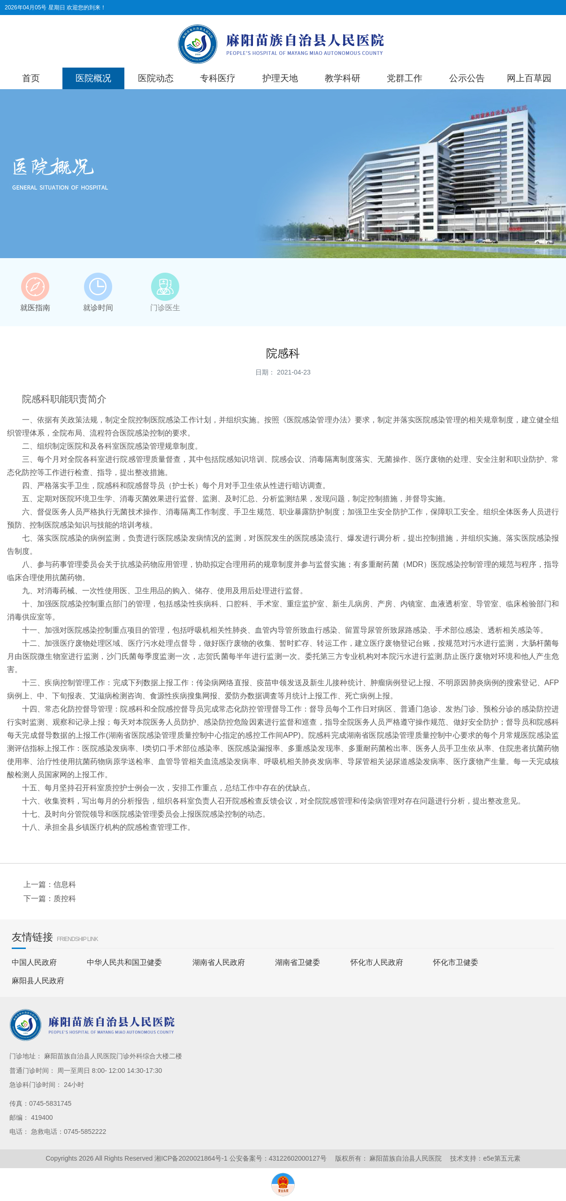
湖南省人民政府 (218, 962)
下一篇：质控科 (49, 899)
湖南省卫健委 (297, 962)
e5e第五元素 (501, 1158)
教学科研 (342, 78)
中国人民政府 (34, 962)
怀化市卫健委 (455, 962)
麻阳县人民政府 (38, 981)
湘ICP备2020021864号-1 (191, 1158)
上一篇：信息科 (49, 884)
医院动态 (156, 78)
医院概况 (93, 78)
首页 (31, 78)
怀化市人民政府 (377, 962)
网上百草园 (529, 78)
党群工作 (404, 78)
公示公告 (467, 78)
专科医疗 (218, 78)
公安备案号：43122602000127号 (278, 1158)
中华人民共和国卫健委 (124, 962)
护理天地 (280, 78)
